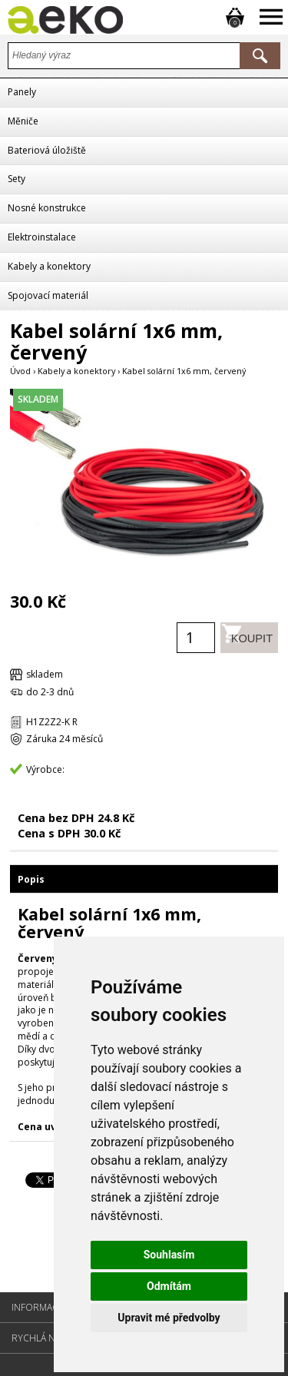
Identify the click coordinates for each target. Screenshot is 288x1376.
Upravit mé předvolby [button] (169, 1317)
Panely (22, 91)
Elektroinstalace (42, 237)
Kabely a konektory (49, 266)
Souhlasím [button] (169, 1254)
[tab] (144, 878)
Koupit (243, 637)
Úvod (20, 370)
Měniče (23, 121)
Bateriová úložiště (47, 150)
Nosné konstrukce (47, 207)
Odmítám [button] (169, 1286)
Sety (16, 178)
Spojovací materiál (48, 295)
